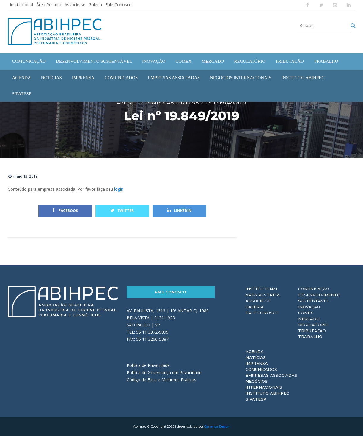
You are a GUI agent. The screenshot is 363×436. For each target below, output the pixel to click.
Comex (305, 312)
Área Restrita (48, 4)
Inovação (309, 306)
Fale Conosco (118, 4)
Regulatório (313, 324)
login (118, 189)
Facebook (65, 210)
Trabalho (310, 336)
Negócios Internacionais (264, 384)
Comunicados (261, 369)
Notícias (256, 357)
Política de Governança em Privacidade (164, 372)
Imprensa (257, 363)
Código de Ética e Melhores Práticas (161, 379)
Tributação (312, 330)
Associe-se (75, 4)
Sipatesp (256, 399)
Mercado (309, 318)
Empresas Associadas (271, 375)
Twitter (122, 210)
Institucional (21, 4)
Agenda (255, 351)
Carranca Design (217, 426)
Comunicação (313, 289)
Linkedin (179, 210)
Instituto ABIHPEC (267, 393)
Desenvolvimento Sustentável (319, 298)
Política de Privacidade (148, 365)
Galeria (95, 4)
